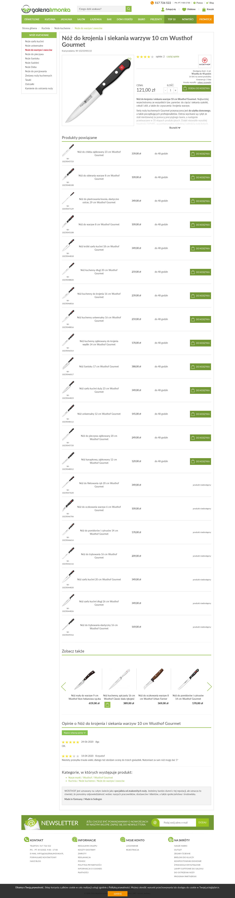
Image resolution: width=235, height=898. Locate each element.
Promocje (205, 19)
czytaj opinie (173, 56)
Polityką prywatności (119, 887)
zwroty (82, 853)
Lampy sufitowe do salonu (188, 868)
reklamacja (84, 857)
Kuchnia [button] (50, 19)
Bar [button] (109, 19)
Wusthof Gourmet (103, 777)
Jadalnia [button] (66, 19)
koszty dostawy (86, 850)
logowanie (132, 846)
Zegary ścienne (182, 853)
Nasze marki (74, 777)
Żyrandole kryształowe (187, 865)
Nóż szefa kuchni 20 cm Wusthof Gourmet (99, 579)
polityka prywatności (89, 865)
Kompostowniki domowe (187, 861)
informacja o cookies (90, 868)
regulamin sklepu (87, 846)
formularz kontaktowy (43, 857)
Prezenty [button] (156, 19)
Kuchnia (46, 28)
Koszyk (208, 10)
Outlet (178, 850)
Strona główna (29, 28)
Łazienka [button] (96, 19)
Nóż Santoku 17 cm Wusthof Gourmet (99, 366)
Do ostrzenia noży (184, 872)
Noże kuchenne (62, 28)
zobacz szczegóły (204, 82)
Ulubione (189, 10)
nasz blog (35, 861)
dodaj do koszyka (199, 88)
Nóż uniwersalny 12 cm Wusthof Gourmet (99, 413)
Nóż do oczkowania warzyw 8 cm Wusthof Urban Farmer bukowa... (153, 698)
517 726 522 (45, 846)
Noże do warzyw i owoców (88, 28)
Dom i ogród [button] (125, 19)
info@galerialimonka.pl (50, 853)
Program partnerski (185, 876)
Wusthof (87, 777)
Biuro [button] (141, 19)
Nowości (187, 19)
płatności (83, 872)
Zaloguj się (168, 10)
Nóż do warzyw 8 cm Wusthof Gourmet (99, 224)
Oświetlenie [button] (31, 19)
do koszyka (203, 153)
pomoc (82, 861)
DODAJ (202, 822)
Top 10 (171, 19)
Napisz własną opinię (75, 732)
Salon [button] (81, 19)
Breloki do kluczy (184, 857)
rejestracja (132, 850)
